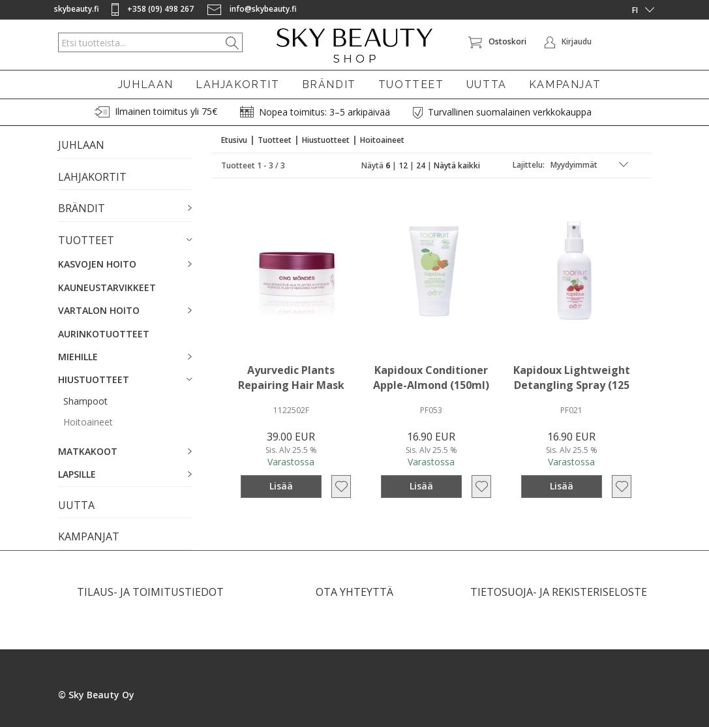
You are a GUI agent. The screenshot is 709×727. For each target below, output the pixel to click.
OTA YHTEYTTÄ (354, 592)
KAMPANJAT (565, 84)
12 (403, 165)
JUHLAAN (145, 84)
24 (420, 165)
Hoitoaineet (88, 422)
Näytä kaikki (457, 165)
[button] (125, 209)
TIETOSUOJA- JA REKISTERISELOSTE (558, 592)
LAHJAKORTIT (238, 84)
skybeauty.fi (76, 8)
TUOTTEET (411, 84)
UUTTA (486, 84)
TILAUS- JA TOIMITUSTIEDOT (150, 592)
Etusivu (234, 140)
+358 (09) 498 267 (154, 8)
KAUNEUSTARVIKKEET (107, 287)
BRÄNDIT (329, 84)
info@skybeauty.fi (252, 8)
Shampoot (85, 401)
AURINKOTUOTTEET (103, 334)
